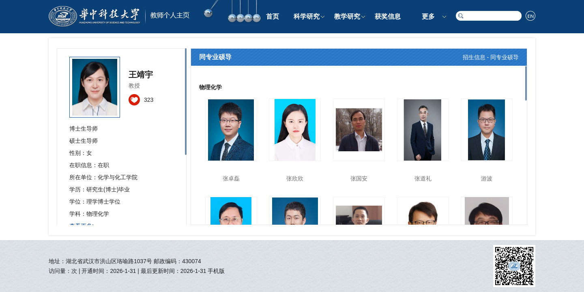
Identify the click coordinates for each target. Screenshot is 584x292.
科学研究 (307, 16)
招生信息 (474, 57)
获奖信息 (388, 16)
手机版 (216, 271)
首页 (272, 16)
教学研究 (347, 16)
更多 (428, 16)
